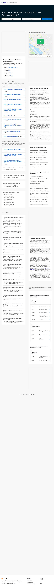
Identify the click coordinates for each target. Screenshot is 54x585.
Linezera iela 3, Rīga (34, 201)
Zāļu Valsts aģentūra (34, 162)
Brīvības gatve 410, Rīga (35, 183)
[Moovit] (4, 2)
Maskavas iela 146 (43, 150)
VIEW (15, 169)
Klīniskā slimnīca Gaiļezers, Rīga (36, 188)
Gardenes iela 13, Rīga (34, 186)
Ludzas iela (32, 152)
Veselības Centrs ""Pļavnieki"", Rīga (37, 181)
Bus (45, 268)
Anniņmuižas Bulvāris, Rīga (35, 199)
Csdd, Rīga (46, 188)
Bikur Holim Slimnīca (44, 162)
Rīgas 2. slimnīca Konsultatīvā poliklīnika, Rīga (39, 204)
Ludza (37, 152)
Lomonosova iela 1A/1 (34, 159)
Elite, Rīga (46, 190)
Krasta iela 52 (39, 164)
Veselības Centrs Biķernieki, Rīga (36, 176)
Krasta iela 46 (41, 166)
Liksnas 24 (32, 157)
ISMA (44, 154)
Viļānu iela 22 (43, 159)
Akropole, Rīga (43, 186)
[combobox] (13, 19)
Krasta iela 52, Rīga (44, 196)
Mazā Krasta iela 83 (38, 154)
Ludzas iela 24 (33, 164)
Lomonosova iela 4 (43, 152)
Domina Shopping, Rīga (35, 178)
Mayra (31, 154)
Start (3, 19)
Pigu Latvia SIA (39, 157)
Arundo (44, 157)
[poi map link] (40, 46)
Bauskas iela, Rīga (44, 178)
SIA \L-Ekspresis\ (33, 166)
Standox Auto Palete (34, 150)
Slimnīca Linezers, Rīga (43, 201)
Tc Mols (45, 164)
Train (47, 268)
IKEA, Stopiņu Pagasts (34, 196)
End (23, 19)
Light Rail (32, 269)
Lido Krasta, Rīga (40, 190)
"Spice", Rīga (44, 199)
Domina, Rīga (33, 190)
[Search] (47, 19)
